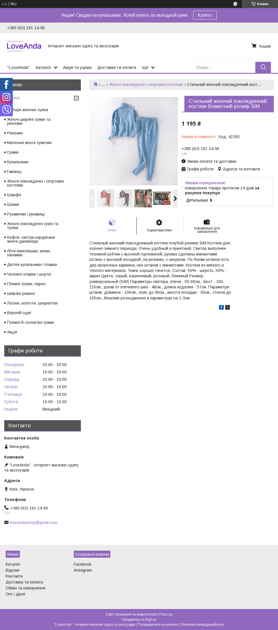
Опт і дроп (15, 594)
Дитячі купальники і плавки (32, 264)
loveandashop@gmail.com (33, 522)
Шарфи (14, 195)
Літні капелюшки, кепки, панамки (29, 253)
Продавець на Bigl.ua (139, 619)
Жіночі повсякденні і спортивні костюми (146, 84)
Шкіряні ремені (21, 293)
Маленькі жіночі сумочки (29, 142)
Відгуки (12, 570)
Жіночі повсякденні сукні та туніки (32, 225)
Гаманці (14, 171)
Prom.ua (165, 614)
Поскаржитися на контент (158, 625)
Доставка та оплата (116, 67)
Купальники (17, 162)
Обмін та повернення (25, 588)
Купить (205, 15)
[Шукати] (263, 67)
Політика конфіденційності (202, 625)
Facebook (82, 564)
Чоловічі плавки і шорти (29, 274)
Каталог (43, 67)
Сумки (12, 152)
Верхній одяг (19, 312)
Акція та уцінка (77, 67)
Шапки (13, 204)
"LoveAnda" (18, 67)
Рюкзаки (15, 133)
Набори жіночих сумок (27, 109)
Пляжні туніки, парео (26, 284)
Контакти (14, 576)
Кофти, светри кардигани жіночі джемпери (31, 239)
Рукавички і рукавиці (26, 214)
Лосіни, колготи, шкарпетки (32, 303)
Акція (12, 332)
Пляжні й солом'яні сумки (30, 322)
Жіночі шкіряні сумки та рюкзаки (28, 121)
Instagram (83, 570)
